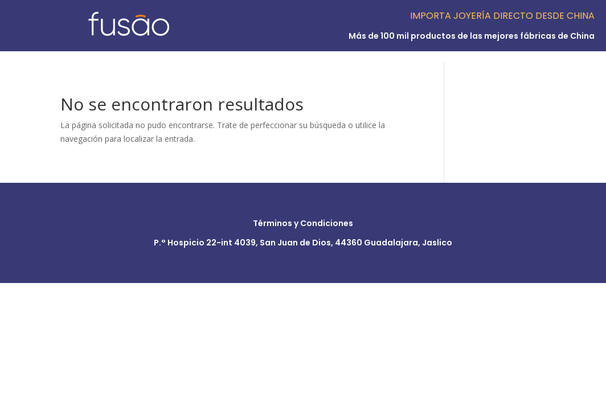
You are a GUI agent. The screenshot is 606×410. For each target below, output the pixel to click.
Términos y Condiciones (303, 223)
